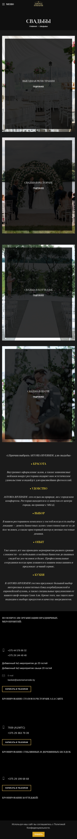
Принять (38, 834)
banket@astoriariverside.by (21, 680)
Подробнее (38, 87)
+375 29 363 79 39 (18, 733)
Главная (33, 26)
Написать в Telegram (16, 689)
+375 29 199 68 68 (18, 778)
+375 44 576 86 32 (17, 650)
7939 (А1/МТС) (16, 727)
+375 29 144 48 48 (17, 655)
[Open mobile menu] (8, 4)
